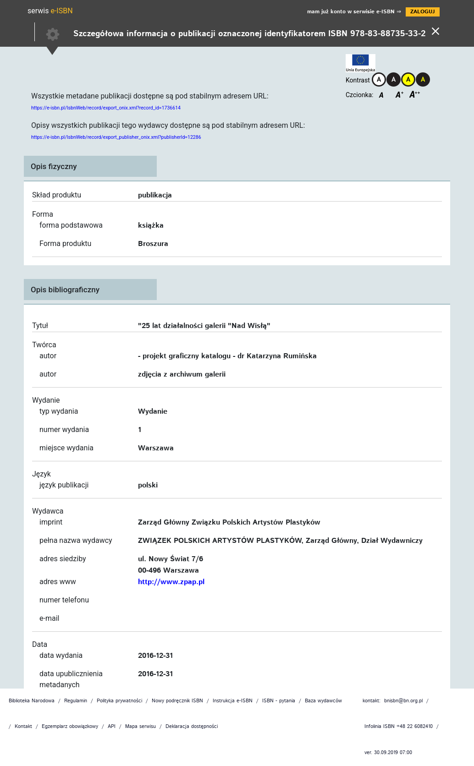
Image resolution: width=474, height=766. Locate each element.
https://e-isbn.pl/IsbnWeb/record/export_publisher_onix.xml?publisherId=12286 (116, 137)
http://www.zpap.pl (171, 582)
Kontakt (23, 726)
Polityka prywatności (119, 701)
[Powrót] (435, 29)
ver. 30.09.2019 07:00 (388, 752)
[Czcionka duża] (415, 96)
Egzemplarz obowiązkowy (70, 726)
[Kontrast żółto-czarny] (408, 79)
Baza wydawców (323, 701)
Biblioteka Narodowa (32, 701)
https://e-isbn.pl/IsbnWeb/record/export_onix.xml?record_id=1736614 (106, 108)
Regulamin (75, 701)
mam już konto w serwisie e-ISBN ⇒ (354, 12)
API (112, 726)
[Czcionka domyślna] (382, 96)
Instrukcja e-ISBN (233, 701)
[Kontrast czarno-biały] (393, 79)
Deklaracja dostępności (191, 726)
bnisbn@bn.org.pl (403, 701)
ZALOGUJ (422, 12)
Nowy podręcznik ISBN (177, 701)
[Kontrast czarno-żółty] (423, 79)
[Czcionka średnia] (400, 96)
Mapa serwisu (140, 726)
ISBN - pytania (278, 701)
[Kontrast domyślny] (379, 79)
